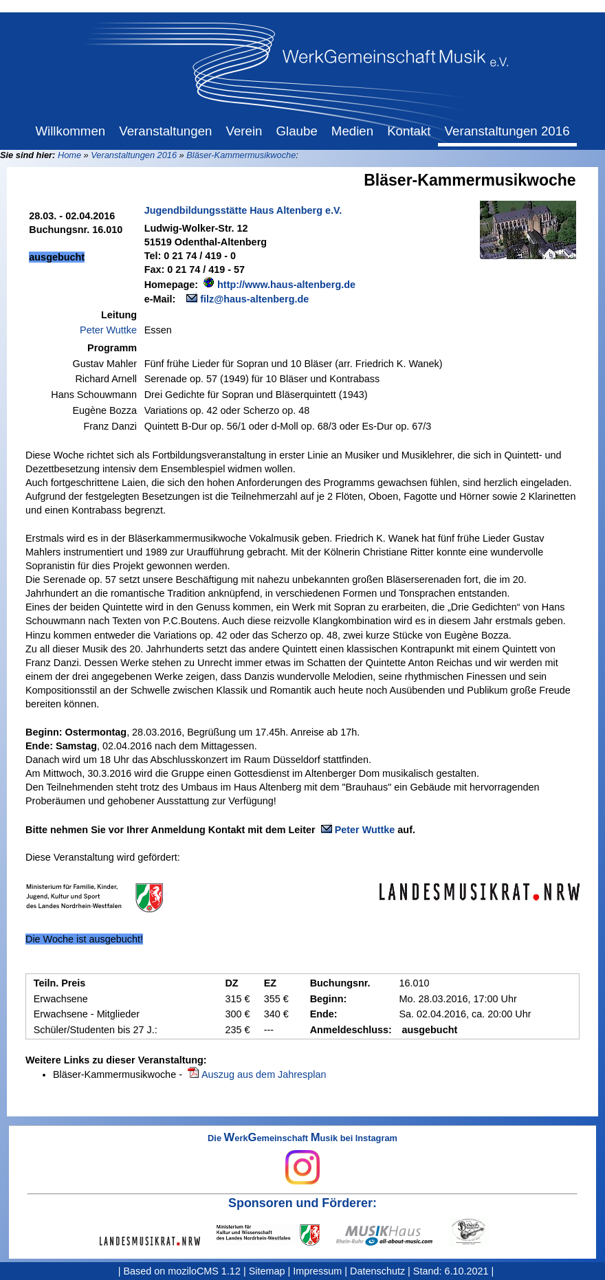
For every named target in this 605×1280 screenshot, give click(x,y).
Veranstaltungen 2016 (134, 155)
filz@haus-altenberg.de (254, 299)
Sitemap (267, 1271)
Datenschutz (377, 1271)
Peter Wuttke (108, 329)
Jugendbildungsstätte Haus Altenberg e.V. (243, 210)
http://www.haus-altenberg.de (286, 284)
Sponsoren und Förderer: (302, 1203)
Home (69, 155)
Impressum (317, 1271)
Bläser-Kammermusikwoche (241, 155)
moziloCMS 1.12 (204, 1271)
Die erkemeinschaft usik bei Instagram (302, 1159)
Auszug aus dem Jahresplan (264, 1074)
